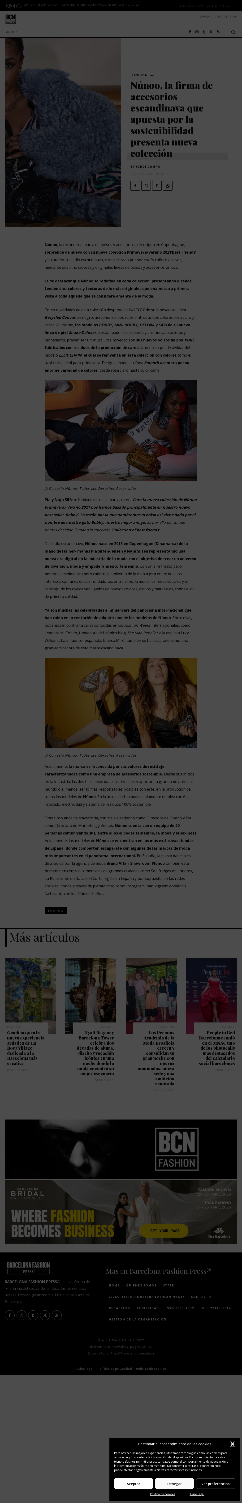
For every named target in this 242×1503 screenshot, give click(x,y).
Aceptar (133, 1483)
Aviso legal (197, 1494)
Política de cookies (162, 1494)
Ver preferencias (215, 1483)
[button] (232, 1444)
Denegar (174, 1483)
